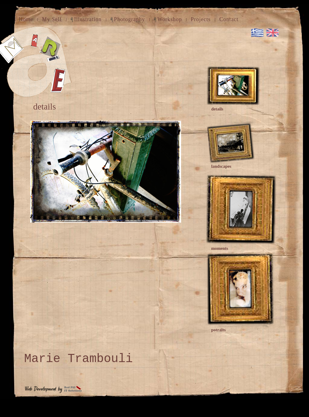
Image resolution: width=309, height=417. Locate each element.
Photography (129, 19)
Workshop (170, 19)
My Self (52, 19)
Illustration (88, 19)
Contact (228, 19)
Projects (201, 19)
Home (26, 19)
